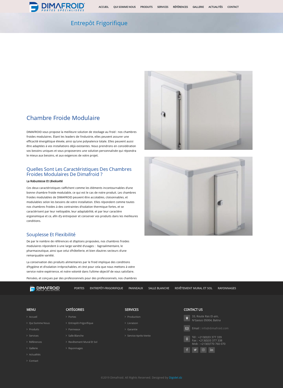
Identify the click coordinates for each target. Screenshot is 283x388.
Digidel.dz (175, 377)
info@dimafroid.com (215, 328)
